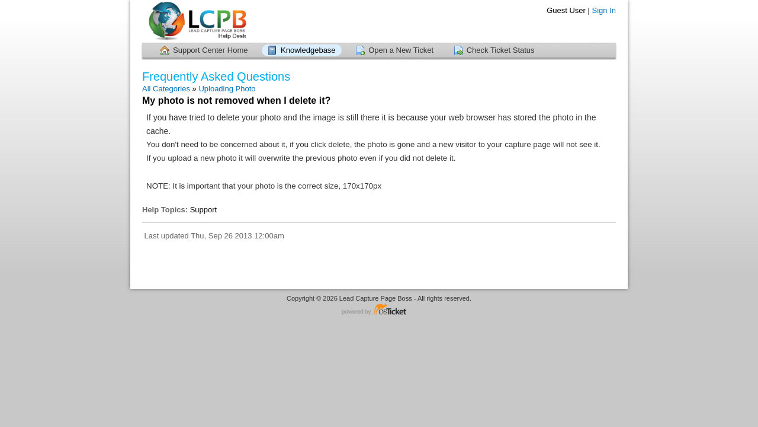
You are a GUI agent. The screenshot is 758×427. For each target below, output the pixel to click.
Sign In (604, 10)
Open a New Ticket (400, 50)
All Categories (166, 88)
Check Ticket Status (501, 50)
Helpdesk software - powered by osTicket (379, 310)
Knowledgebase (308, 50)
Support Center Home (210, 50)
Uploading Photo (226, 88)
